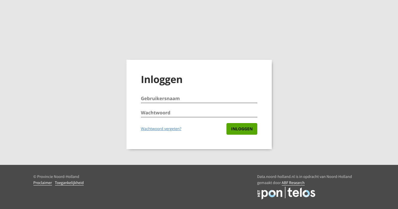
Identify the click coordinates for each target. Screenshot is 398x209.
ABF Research (293, 182)
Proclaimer (42, 182)
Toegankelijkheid (69, 182)
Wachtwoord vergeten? (161, 128)
